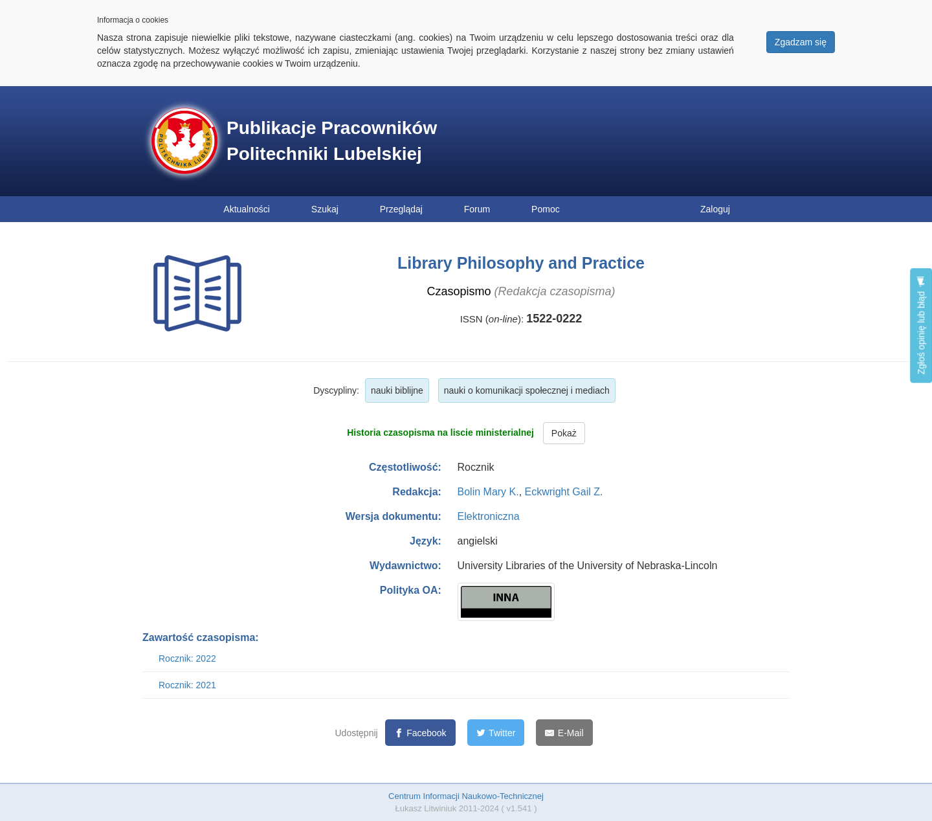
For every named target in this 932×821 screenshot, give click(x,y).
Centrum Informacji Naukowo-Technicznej (466, 796)
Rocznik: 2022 (187, 658)
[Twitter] (496, 732)
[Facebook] (420, 732)
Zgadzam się (801, 42)
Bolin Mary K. (488, 491)
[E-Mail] (564, 732)
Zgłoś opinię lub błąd (921, 325)
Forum (477, 209)
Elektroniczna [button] (489, 516)
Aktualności (246, 209)
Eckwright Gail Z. (564, 491)
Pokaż (564, 433)
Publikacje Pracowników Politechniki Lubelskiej (332, 141)
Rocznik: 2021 (187, 685)
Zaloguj (715, 209)
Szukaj (324, 209)
